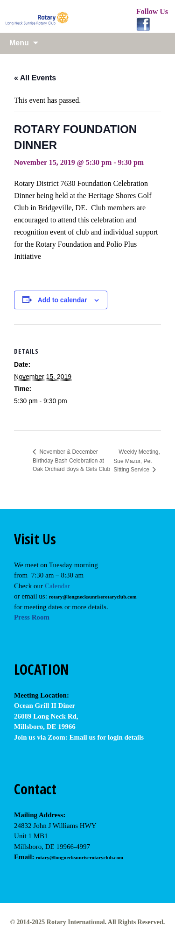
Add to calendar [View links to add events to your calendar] (62, 300)
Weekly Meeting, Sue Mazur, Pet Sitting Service (136, 461)
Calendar (57, 586)
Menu (19, 43)
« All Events (35, 78)
